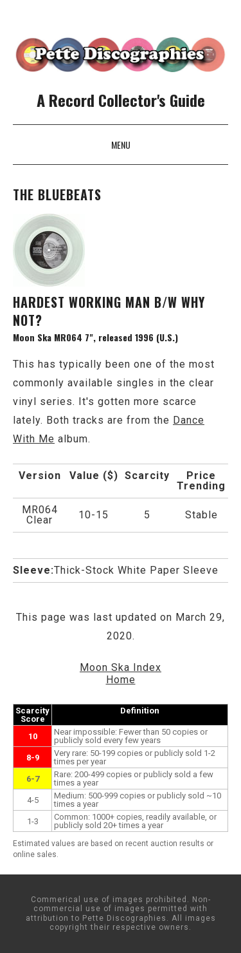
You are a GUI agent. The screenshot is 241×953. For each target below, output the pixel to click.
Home (121, 680)
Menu (120, 144)
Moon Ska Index (120, 667)
